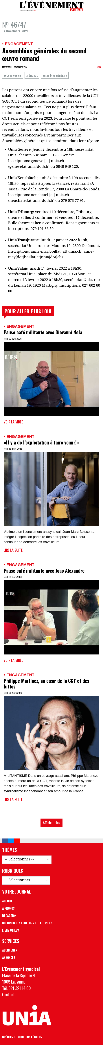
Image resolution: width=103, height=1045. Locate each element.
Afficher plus (51, 822)
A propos (8, 908)
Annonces (8, 957)
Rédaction (9, 915)
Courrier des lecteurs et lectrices (27, 923)
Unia (99, 67)
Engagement (19, 44)
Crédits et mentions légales (22, 1037)
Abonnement (10, 950)
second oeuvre (12, 75)
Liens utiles (10, 930)
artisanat (32, 75)
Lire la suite (13, 550)
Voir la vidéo (13, 422)
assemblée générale (55, 75)
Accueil (7, 901)
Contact (8, 994)
